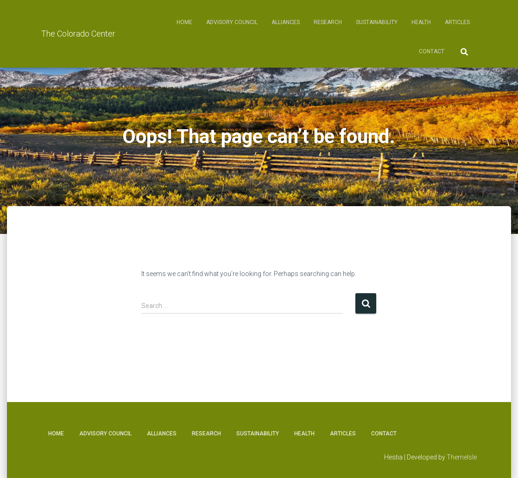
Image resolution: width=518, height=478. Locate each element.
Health (421, 22)
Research (328, 22)
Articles (457, 22)
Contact (431, 51)
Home (184, 22)
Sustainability (377, 22)
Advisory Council (232, 22)
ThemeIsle (462, 457)
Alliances (286, 22)
